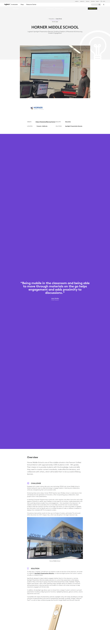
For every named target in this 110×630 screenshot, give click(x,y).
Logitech (76, 1)
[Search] (96, 5)
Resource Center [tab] (31, 4)
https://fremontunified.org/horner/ (45, 121)
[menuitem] (49, 8)
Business (87, 1)
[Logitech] (11, 4)
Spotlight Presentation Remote (44, 573)
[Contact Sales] (92, 8)
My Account (104, 4)
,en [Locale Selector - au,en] (104, 1)
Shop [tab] (22, 4)
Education (93, 1)
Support (97, 1)
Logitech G (82, 1)
